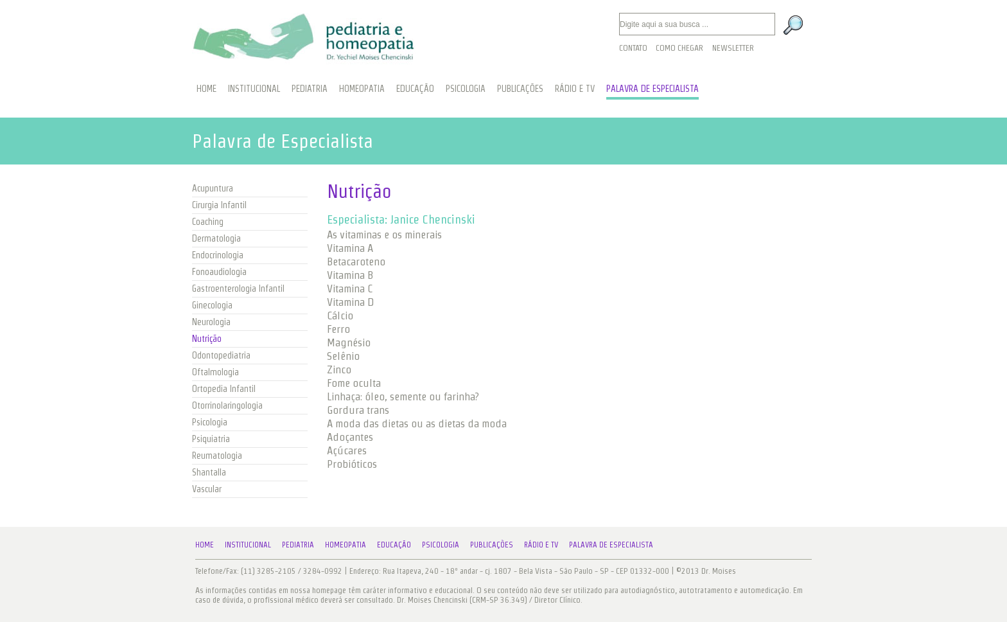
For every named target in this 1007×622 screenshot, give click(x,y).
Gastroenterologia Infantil (238, 288)
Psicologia (209, 422)
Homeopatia (345, 544)
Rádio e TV (541, 544)
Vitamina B (350, 275)
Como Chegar (679, 48)
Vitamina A (350, 248)
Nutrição (207, 338)
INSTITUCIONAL (254, 89)
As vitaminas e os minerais (384, 234)
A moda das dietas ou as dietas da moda (417, 423)
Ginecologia (212, 305)
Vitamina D (350, 302)
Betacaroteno (356, 261)
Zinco (339, 369)
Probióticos (352, 464)
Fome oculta (354, 383)
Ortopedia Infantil (224, 389)
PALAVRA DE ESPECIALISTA (652, 89)
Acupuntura (212, 188)
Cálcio (340, 315)
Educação (394, 544)
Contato (633, 48)
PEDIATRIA (310, 89)
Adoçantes (350, 437)
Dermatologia (216, 238)
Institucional (248, 544)
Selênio (343, 356)
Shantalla (209, 472)
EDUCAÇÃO (415, 89)
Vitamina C (349, 288)
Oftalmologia (215, 372)
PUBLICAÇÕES (520, 89)
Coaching (207, 222)
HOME (206, 89)
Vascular (207, 489)
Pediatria (298, 544)
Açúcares (347, 450)
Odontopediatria (221, 355)
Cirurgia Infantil (219, 205)
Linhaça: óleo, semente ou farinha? (403, 396)
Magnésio (349, 342)
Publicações (491, 544)
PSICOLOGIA (466, 89)
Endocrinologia (217, 255)
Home (204, 544)
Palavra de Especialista (611, 544)
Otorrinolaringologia (227, 405)
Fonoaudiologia (219, 272)
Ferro (338, 329)
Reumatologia (217, 455)
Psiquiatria (211, 439)
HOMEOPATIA (362, 89)
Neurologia (211, 322)
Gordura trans (358, 410)
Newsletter (733, 48)
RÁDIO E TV (575, 89)
